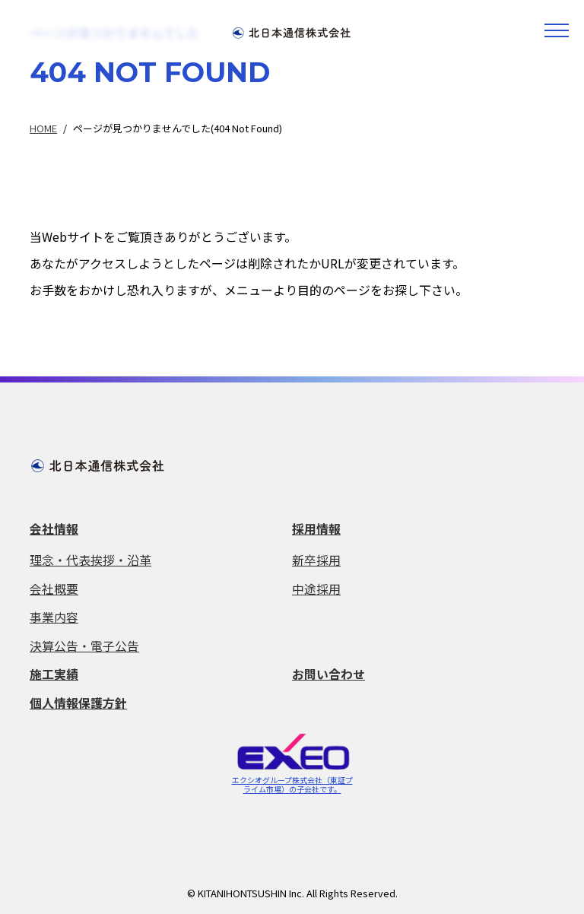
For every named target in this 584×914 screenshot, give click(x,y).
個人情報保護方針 (78, 699)
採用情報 (316, 528)
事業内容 (54, 615)
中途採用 (316, 587)
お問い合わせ (328, 671)
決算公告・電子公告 (84, 643)
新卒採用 (316, 560)
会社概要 (54, 587)
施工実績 (54, 671)
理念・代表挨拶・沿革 (90, 560)
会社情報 (54, 528)
